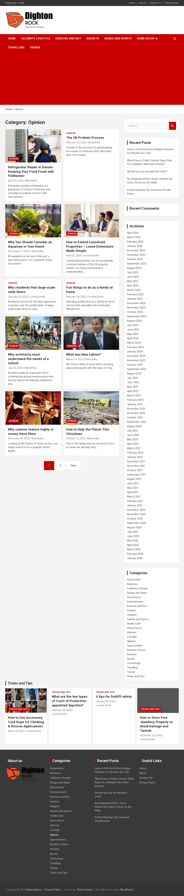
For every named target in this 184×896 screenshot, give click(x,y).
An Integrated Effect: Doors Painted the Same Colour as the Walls (113, 807)
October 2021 (135, 470)
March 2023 (134, 395)
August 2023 (134, 373)
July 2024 (132, 325)
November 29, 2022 (19, 438)
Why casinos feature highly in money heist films (30, 431)
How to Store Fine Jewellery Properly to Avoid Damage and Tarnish (156, 724)
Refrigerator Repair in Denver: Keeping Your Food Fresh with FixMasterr (31, 171)
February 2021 (135, 501)
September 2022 (136, 421)
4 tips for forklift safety (114, 696)
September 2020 (136, 523)
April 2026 (132, 232)
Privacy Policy (172, 3)
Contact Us (155, 3)
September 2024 (136, 316)
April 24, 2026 (15, 180)
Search (172, 126)
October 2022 (135, 417)
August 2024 (134, 320)
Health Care (134, 623)
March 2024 (134, 342)
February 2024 (135, 347)
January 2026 (135, 246)
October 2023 (135, 364)
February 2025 (135, 294)
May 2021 (132, 487)
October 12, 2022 (75, 438)
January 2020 (135, 558)
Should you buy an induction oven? (147, 171)
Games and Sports (118, 38)
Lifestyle (132, 636)
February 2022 (135, 452)
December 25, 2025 (151, 735)
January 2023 (135, 404)
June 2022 (133, 435)
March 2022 (134, 448)
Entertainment (135, 601)
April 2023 (132, 391)
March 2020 (134, 549)
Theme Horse (84, 889)
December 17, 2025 (19, 251)
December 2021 (136, 461)
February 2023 (135, 399)
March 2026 (134, 237)
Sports (131, 658)
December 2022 (136, 408)
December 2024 (136, 303)
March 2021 (134, 496)
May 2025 (132, 281)
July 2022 (132, 430)
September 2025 (136, 263)
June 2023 (133, 382)
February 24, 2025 (18, 296)
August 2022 (134, 426)
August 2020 (134, 527)
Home (132, 3)
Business (132, 584)
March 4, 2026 (16, 731)
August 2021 (134, 479)
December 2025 (136, 250)
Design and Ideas (137, 592)
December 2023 (136, 356)
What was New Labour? (83, 354)
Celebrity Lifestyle (35, 38)
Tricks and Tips (135, 676)
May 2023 (132, 386)
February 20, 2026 (62, 710)
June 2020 (133, 536)
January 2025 (135, 298)
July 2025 (132, 272)
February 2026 (135, 241)
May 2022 (132, 439)
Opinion (13, 159)
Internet (131, 632)
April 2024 (132, 338)
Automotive (134, 579)
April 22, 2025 (73, 255)
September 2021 (136, 474)
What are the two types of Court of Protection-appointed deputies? (69, 700)
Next (73, 465)
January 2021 (135, 505)
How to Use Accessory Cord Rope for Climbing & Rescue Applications (26, 722)
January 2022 (135, 457)
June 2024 (133, 329)
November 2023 (136, 360)
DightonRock (33, 889)
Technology (133, 663)
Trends (35, 47)
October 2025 (135, 259)
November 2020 (136, 514)
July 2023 (132, 378)
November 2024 (136, 307)
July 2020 (132, 531)
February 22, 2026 (76, 142)
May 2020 (132, 540)
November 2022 (136, 413)
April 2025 (132, 285)
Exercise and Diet (68, 38)
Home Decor (145, 38)
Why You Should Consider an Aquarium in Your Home (30, 244)
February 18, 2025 (76, 296)
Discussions (134, 597)
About (142, 3)
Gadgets (92, 38)
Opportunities (135, 645)
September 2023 (136, 369)
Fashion (131, 610)
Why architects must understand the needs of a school (28, 358)
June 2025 (133, 276)
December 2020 (136, 509)
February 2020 (135, 553)
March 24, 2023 (74, 359)
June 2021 (133, 483)
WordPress (126, 889)
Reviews (132, 654)
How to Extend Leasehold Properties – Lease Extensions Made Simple (89, 246)
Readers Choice (136, 650)
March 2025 (134, 290)
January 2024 (135, 351)
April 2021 (132, 492)
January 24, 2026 (105, 701)
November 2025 (136, 254)
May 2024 (132, 334)
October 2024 (135, 312)
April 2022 (132, 443)
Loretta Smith (91, 255)
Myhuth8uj (31, 180)
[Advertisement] (92, 78)
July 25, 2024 (15, 367)
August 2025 (134, 268)
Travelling (16, 47)
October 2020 (135, 518)
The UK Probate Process (85, 138)
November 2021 (136, 465)
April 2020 (132, 545)
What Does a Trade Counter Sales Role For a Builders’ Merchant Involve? (114, 782)
